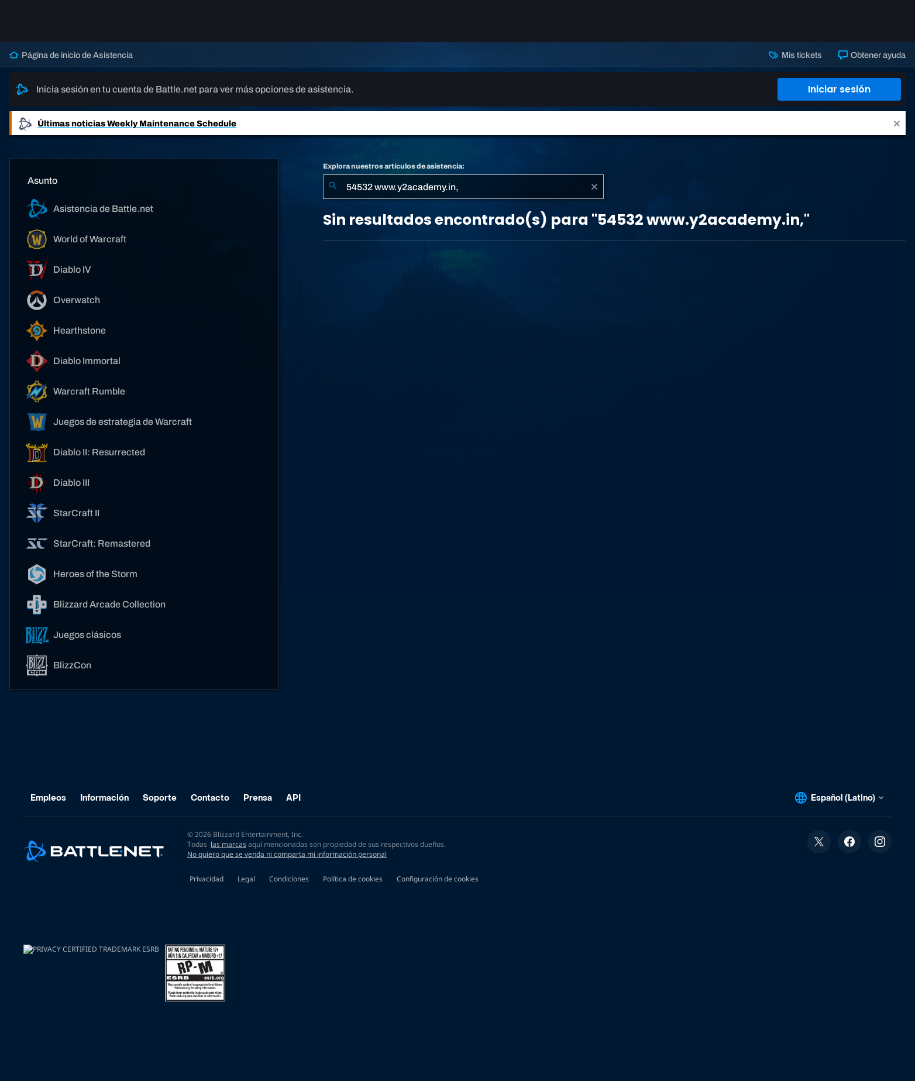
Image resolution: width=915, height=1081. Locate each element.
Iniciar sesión (839, 89)
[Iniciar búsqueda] (332, 186)
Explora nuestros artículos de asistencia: (394, 166)
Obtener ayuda (872, 55)
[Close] (897, 123)
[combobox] (463, 186)
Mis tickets (795, 55)
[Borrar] (594, 186)
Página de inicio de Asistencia (71, 55)
